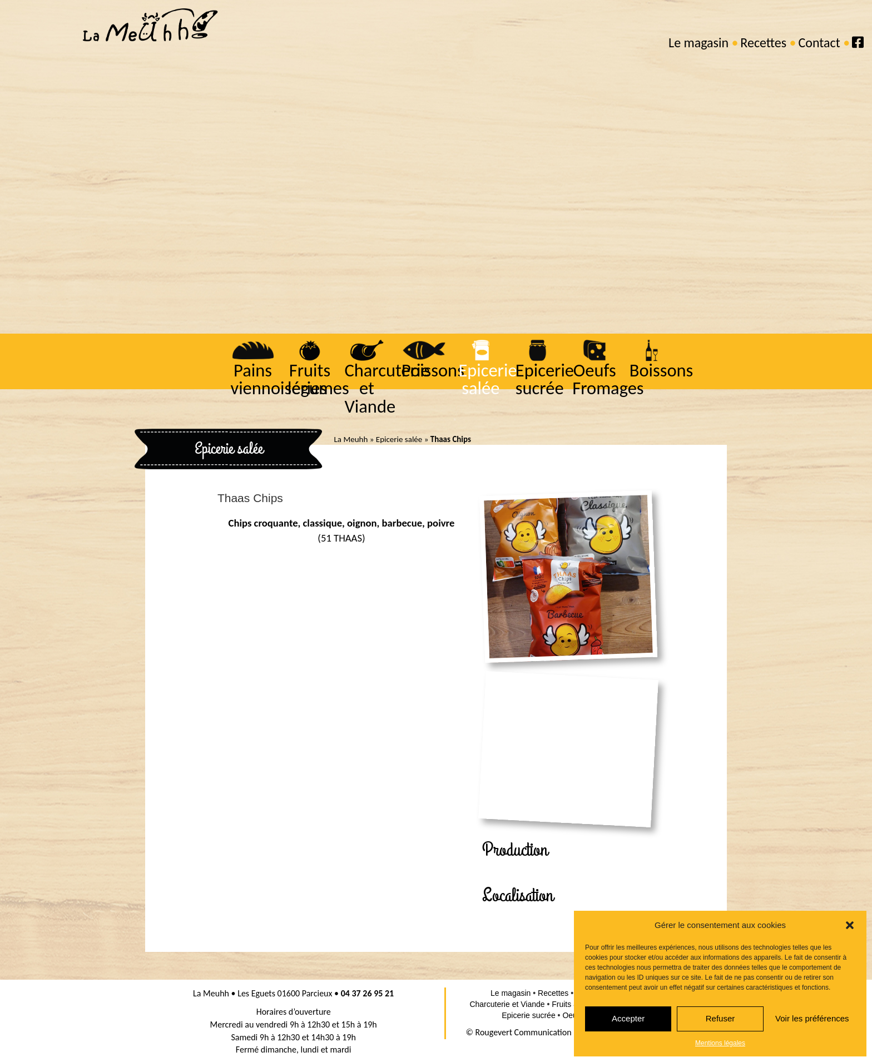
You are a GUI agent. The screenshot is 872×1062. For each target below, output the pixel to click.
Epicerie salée (486, 379)
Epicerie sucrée (544, 379)
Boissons (660, 370)
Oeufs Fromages (606, 379)
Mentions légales (720, 1043)
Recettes (763, 42)
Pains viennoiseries (277, 379)
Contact (819, 42)
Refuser (720, 1018)
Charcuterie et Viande (385, 388)
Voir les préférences (812, 1018)
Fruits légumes (317, 379)
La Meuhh (351, 439)
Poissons (432, 370)
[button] (849, 925)
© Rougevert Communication (519, 1032)
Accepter (628, 1018)
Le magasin (698, 42)
